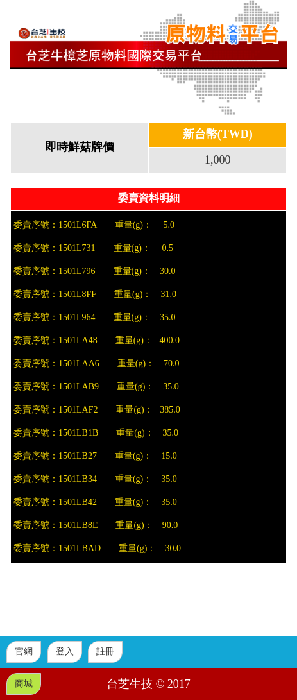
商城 (24, 683)
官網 (24, 651)
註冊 (105, 651)
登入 (65, 651)
